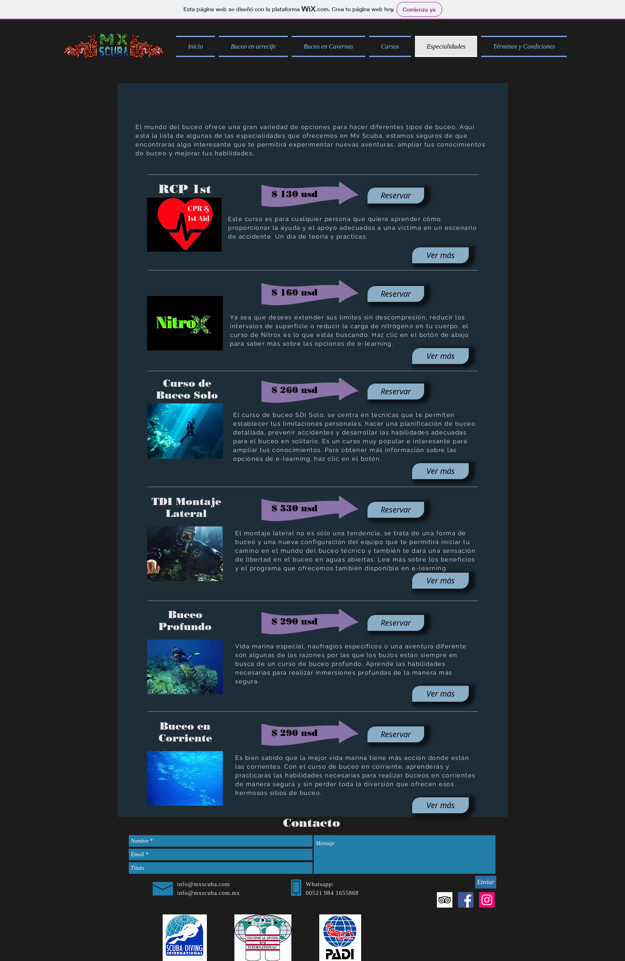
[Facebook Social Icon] (466, 900)
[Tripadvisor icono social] (444, 900)
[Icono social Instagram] (487, 900)
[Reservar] (396, 196)
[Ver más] (440, 255)
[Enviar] (485, 882)
